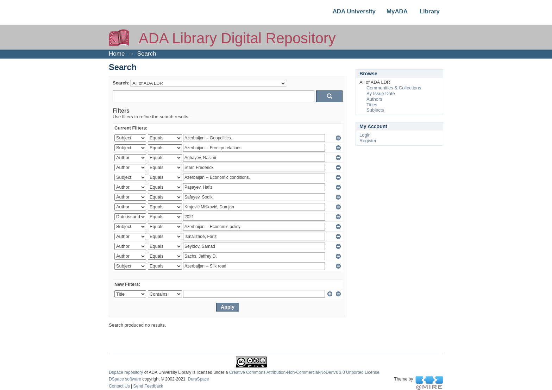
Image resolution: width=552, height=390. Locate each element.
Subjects (375, 110)
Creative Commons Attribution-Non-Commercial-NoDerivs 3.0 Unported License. (305, 372)
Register (367, 140)
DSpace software (125, 379)
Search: (121, 83)
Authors (374, 99)
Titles (371, 104)
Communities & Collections (393, 87)
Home (117, 53)
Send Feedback (148, 386)
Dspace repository (126, 372)
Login (365, 135)
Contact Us (119, 386)
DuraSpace (198, 379)
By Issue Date (380, 93)
